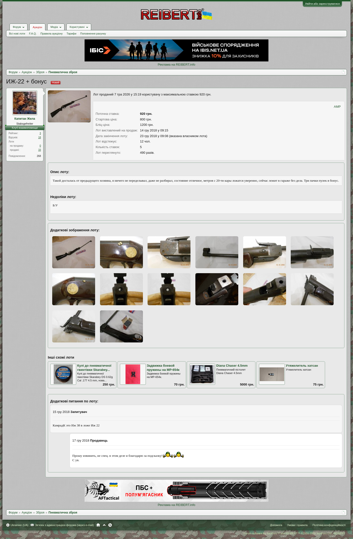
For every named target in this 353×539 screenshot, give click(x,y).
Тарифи (71, 33)
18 (39, 137)
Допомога (276, 525)
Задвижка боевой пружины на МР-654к (163, 368)
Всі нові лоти (17, 33)
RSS (110, 525)
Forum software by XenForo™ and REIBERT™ (295, 533)
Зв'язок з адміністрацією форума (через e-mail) (64, 525)
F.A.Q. (33, 33)
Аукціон (37, 27)
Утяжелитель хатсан (302, 365)
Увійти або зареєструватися (322, 3)
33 (39, 150)
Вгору (104, 525)
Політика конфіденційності (329, 525)
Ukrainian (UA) (19, 525)
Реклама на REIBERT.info (176, 64)
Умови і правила (297, 525)
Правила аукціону (51, 33)
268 (39, 156)
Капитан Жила (24, 118)
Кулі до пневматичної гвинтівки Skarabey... (94, 368)
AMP (337, 106)
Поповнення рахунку (93, 33)
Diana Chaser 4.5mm (232, 365)
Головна (98, 525)
